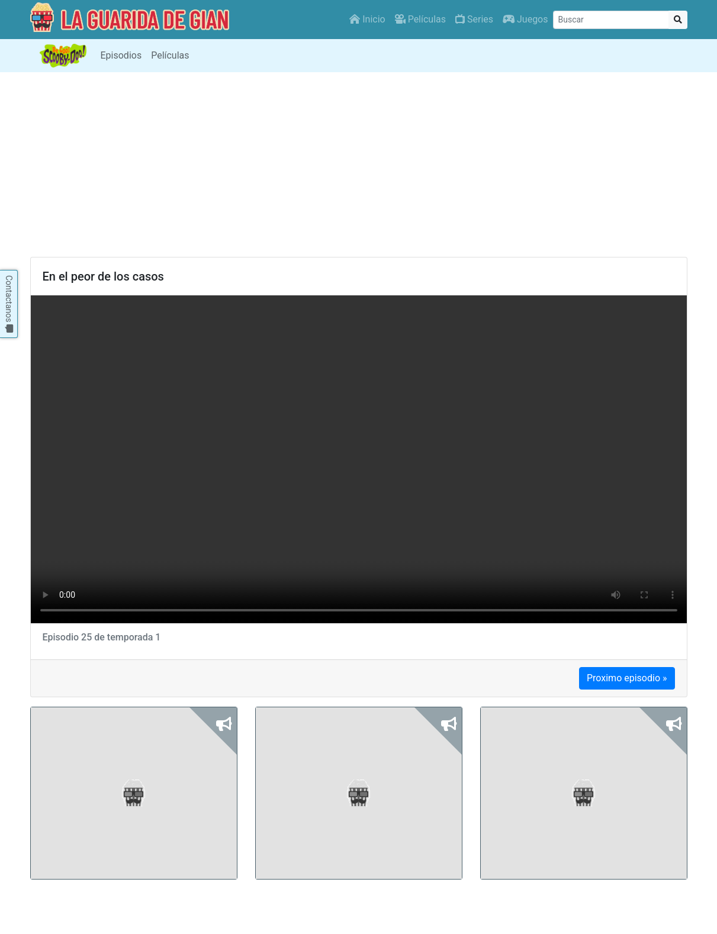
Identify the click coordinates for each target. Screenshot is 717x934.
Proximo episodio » (627, 678)
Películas (420, 19)
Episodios (121, 55)
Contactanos (9, 304)
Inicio (367, 19)
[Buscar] (611, 20)
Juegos (525, 19)
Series (474, 19)
